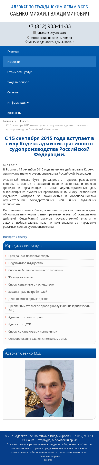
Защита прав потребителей (27, 292)
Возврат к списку (15, 237)
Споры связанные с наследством (31, 284)
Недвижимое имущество (25, 263)
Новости (13, 61)
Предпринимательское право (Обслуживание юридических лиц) (49, 308)
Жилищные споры (20, 277)
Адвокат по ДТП (19, 324)
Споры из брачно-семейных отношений (35, 270)
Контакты (14, 113)
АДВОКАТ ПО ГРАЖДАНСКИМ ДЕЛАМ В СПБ (49, 10)
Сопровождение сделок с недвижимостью (37, 339)
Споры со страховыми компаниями (32, 331)
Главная (13, 51)
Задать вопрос (18, 82)
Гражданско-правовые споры (28, 256)
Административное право (26, 317)
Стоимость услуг (19, 72)
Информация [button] (18, 102)
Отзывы (13, 92)
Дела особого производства (28, 299)
